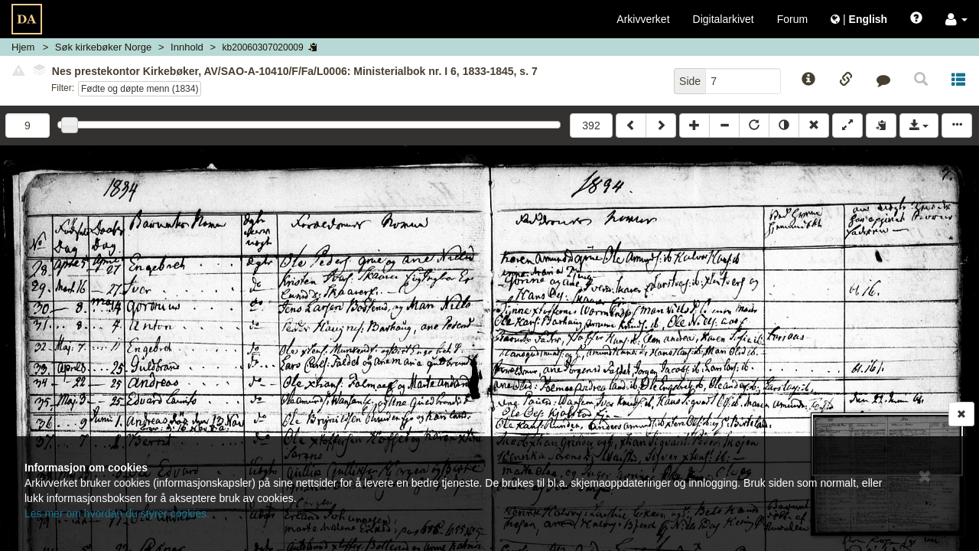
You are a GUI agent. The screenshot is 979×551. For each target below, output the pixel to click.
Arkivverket (642, 19)
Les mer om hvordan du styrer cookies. (117, 513)
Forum (792, 19)
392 (591, 125)
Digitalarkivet (723, 19)
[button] (956, 19)
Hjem (22, 47)
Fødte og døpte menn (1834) (139, 88)
